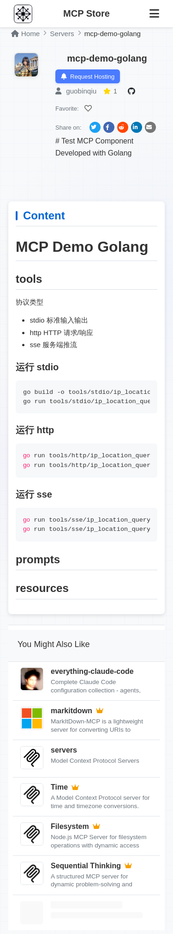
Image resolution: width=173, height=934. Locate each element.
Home (25, 33)
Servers (62, 33)
